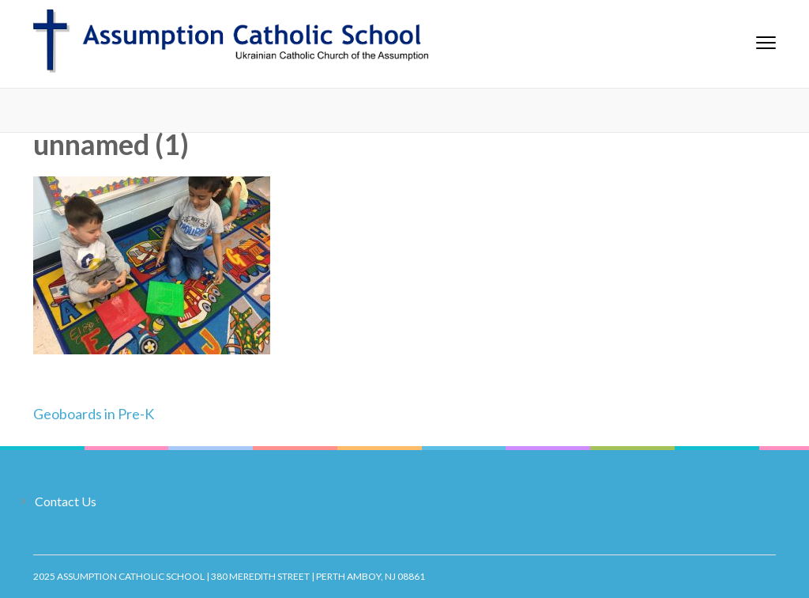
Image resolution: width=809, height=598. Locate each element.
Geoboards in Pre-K (93, 413)
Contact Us (65, 501)
